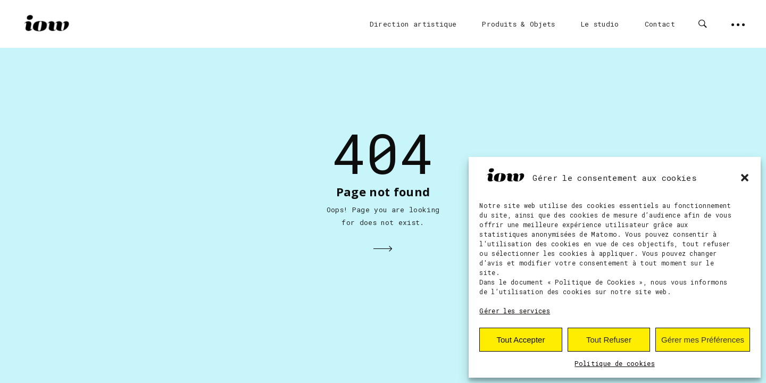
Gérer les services (514, 310)
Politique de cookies (614, 363)
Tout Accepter (521, 339)
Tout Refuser (608, 339)
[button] (744, 177)
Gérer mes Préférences (702, 339)
